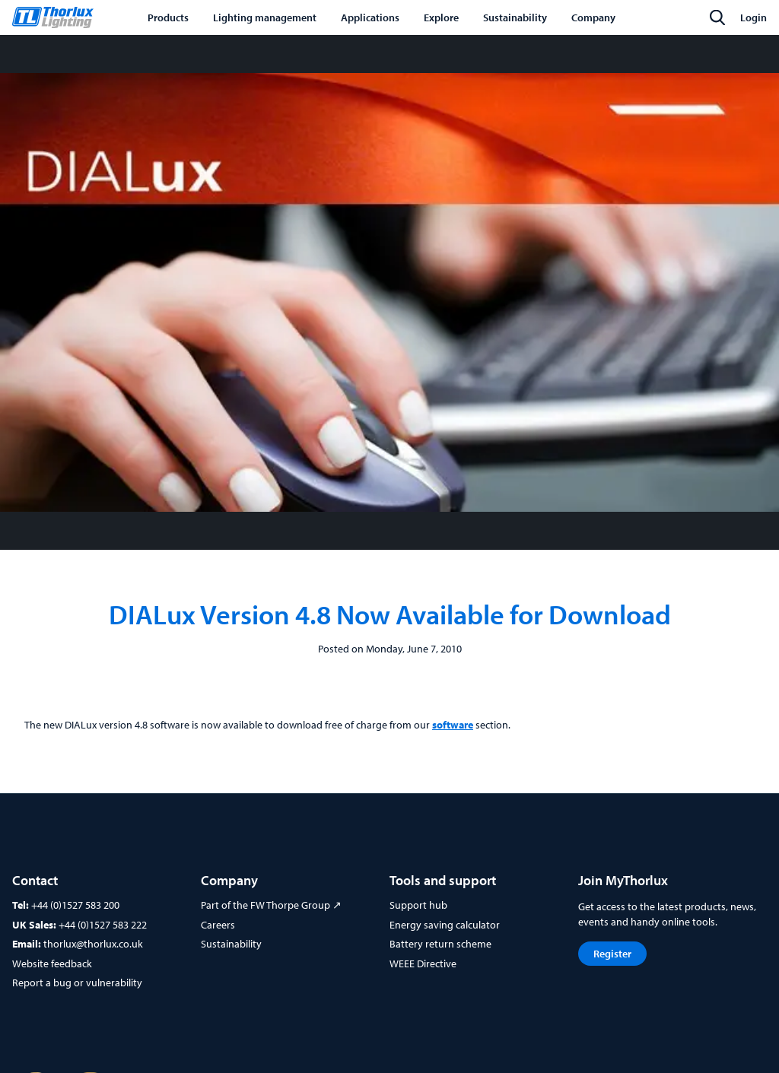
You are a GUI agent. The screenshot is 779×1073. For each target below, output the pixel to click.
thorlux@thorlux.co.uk (93, 944)
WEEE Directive (423, 963)
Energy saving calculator (445, 925)
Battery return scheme (440, 944)
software (452, 725)
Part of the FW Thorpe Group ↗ (271, 905)
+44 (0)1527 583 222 (103, 925)
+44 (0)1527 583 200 (75, 905)
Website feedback (52, 963)
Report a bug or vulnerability (77, 982)
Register (612, 953)
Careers (218, 925)
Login (753, 17)
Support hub (418, 905)
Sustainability (231, 944)
